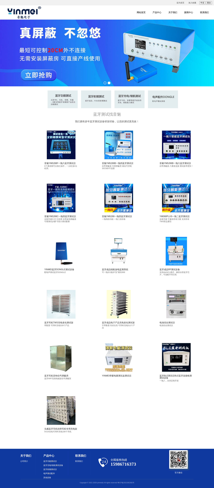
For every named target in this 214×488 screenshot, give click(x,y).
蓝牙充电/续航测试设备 (53, 465)
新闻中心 (188, 12)
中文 (202, 3)
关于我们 (172, 12)
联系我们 (204, 12)
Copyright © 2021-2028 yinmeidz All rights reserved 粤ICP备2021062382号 (107, 483)
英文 (209, 3)
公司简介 (24, 461)
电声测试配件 (49, 473)
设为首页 (180, 3)
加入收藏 (192, 3)
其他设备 (47, 477)
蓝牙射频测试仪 (50, 469)
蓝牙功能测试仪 (50, 461)
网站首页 (141, 12)
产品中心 (157, 12)
